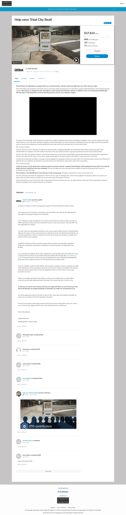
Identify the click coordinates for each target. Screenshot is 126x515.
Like (19, 326)
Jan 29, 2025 (33, 394)
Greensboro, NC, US (49, 71)
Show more (48, 471)
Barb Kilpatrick (27, 378)
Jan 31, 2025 (35, 201)
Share (97, 56)
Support (52, 507)
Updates (33, 78)
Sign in (122, 3)
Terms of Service (61, 507)
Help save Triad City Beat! (30, 393)
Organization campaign (32, 71)
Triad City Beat (32, 68)
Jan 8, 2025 (25, 457)
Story (16, 78)
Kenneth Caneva (27, 440)
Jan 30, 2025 (26, 380)
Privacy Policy (72, 507)
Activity (42, 78)
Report (57, 71)
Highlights (24, 78)
